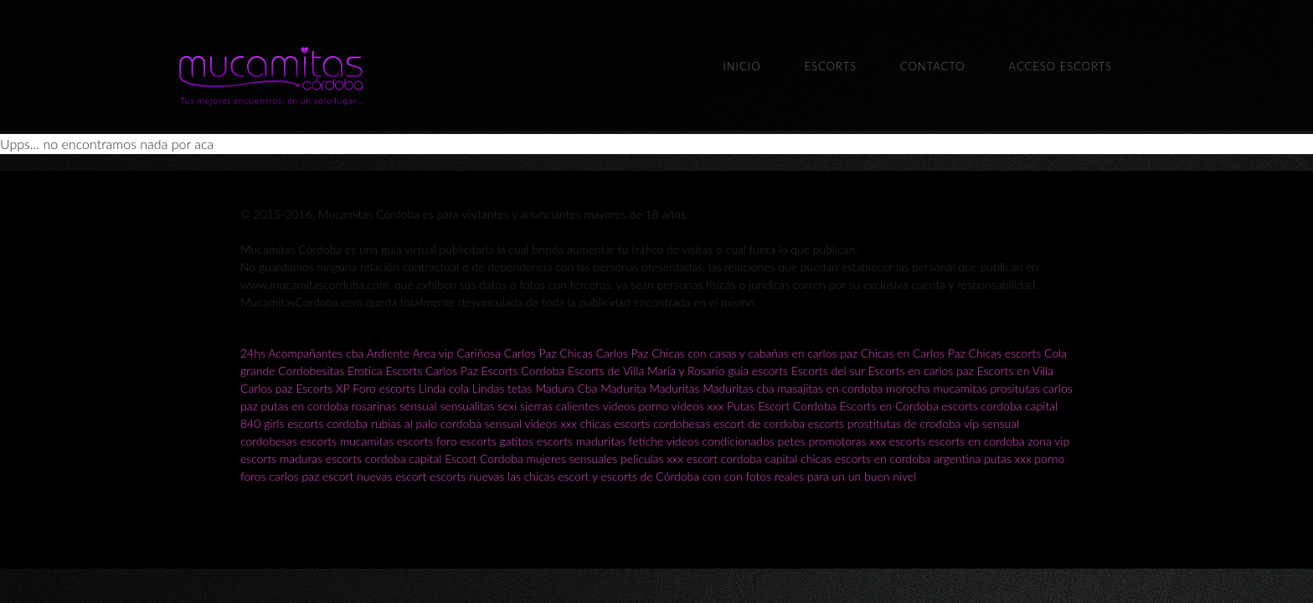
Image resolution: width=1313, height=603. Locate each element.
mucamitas (959, 388)
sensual (417, 406)
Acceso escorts (1060, 66)
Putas (740, 406)
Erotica (365, 370)
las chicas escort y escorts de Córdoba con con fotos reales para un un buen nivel (711, 476)
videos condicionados (721, 441)
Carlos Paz (530, 353)
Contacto (932, 66)
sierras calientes (560, 406)
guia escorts (758, 370)
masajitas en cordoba (830, 388)
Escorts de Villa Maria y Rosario (646, 370)
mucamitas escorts (388, 441)
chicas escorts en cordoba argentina (891, 458)
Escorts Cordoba (522, 370)
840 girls (262, 423)
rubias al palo (404, 423)
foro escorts (466, 441)
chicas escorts (615, 423)
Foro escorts (384, 388)
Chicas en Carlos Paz (913, 353)
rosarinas (374, 406)
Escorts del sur (828, 370)
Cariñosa (478, 353)
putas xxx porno (1024, 458)
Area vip (432, 353)
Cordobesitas (311, 370)
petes (792, 441)
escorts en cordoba (977, 441)
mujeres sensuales (572, 458)
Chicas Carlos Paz (603, 353)
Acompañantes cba (315, 353)
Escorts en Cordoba (888, 406)
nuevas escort (391, 476)
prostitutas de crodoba (904, 423)
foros (254, 476)
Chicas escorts (1004, 353)
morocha (908, 388)
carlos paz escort (311, 476)
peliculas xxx (651, 458)
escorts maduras (281, 458)
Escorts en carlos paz (921, 370)
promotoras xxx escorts (866, 441)
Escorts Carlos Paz (431, 370)
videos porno (636, 406)
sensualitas (467, 406)
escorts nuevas (467, 476)
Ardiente (388, 353)
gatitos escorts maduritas (563, 441)
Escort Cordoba (797, 406)
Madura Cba (566, 388)
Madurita (623, 388)
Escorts (830, 66)
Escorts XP (322, 388)
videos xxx (697, 406)
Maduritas (674, 388)
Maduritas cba (738, 388)
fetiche (648, 441)
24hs (252, 353)
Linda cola (444, 388)
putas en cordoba (304, 406)
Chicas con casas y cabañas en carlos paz (754, 353)
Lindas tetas (502, 388)
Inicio (741, 66)
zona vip (1048, 441)
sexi (507, 406)
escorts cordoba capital (1000, 406)
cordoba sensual (481, 423)
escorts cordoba (327, 423)
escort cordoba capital (742, 458)
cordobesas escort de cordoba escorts (748, 423)
